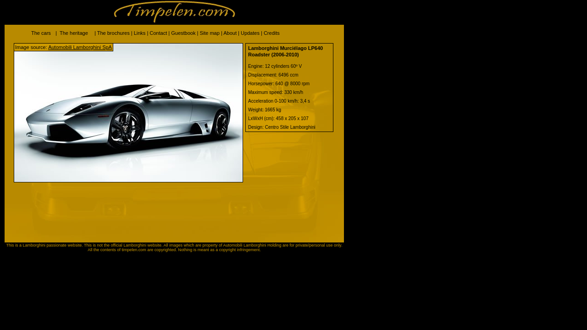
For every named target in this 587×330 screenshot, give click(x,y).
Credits (272, 33)
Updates (250, 33)
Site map (209, 33)
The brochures (113, 33)
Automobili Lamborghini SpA (80, 47)
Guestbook (183, 33)
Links (140, 33)
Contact (158, 33)
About (230, 33)
